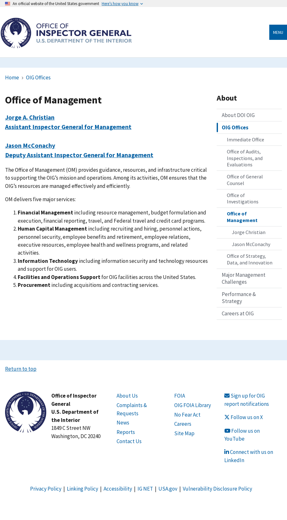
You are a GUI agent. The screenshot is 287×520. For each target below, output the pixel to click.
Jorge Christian (248, 232)
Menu (278, 32)
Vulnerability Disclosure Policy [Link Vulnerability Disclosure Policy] (217, 488)
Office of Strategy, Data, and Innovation (249, 259)
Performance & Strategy (239, 298)
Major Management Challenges (243, 278)
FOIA (179, 395)
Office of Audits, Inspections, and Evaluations (245, 158)
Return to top (20, 368)
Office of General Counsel (245, 179)
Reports (126, 432)
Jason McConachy (30, 145)
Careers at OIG (238, 313)
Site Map (184, 433)
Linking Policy (82, 488)
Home (12, 77)
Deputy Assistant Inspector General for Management (79, 155)
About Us (127, 395)
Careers (182, 423)
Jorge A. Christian (29, 117)
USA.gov (167, 488)
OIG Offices (38, 77)
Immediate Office (245, 139)
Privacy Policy (45, 488)
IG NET (145, 488)
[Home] (66, 45)
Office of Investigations (242, 198)
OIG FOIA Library (192, 405)
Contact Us (129, 441)
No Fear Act (187, 414)
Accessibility (118, 488)
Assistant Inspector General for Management (68, 127)
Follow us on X (243, 417)
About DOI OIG (238, 115)
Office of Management (242, 216)
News (123, 422)
